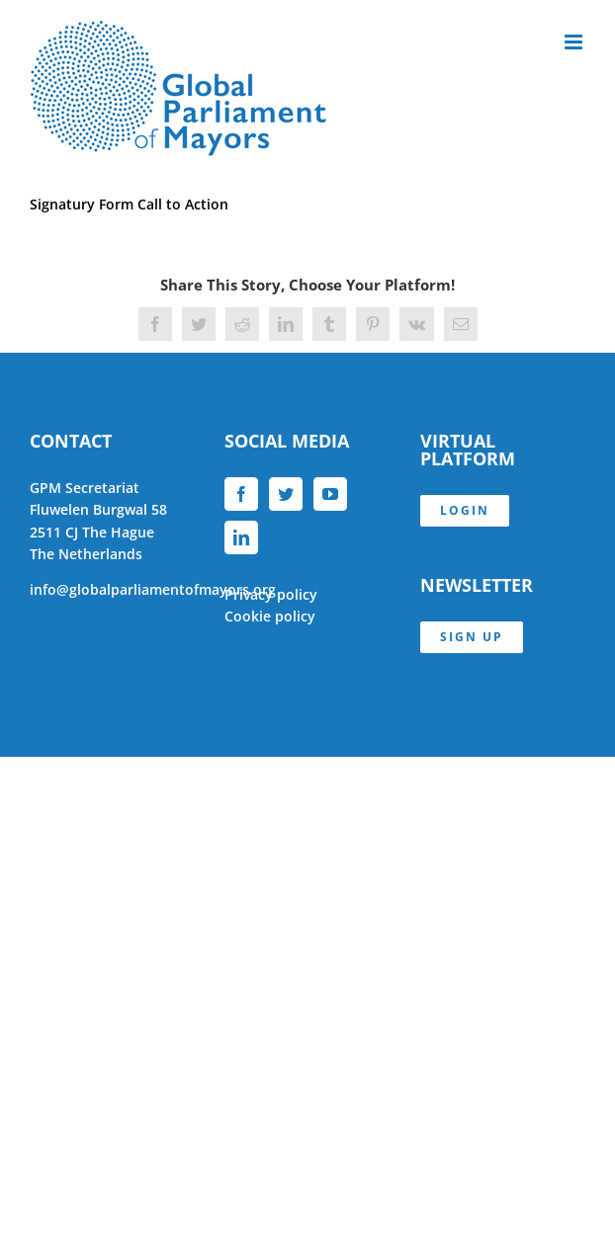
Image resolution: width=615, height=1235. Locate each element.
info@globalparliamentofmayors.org (153, 589)
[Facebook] (241, 494)
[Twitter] (286, 494)
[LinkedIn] (241, 537)
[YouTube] (330, 494)
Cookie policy (269, 616)
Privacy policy (270, 594)
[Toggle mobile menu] (575, 42)
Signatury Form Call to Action (129, 204)
